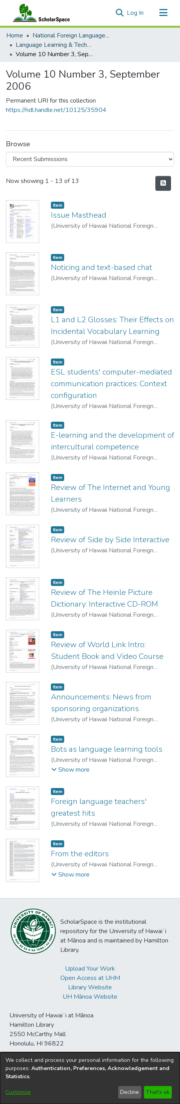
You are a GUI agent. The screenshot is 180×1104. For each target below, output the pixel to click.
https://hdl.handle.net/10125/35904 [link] (56, 110)
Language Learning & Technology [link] (55, 45)
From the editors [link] (80, 853)
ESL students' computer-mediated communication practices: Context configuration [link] (111, 384)
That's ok (157, 1092)
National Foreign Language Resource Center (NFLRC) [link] (71, 35)
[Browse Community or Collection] (90, 159)
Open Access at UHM (90, 978)
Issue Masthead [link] (78, 215)
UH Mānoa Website (90, 996)
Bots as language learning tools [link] (106, 749)
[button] (119, 13)
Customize (18, 1092)
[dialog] (90, 1078)
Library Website (90, 987)
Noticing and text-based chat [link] (101, 267)
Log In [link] (135, 13)
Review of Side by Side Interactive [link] (110, 539)
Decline (129, 1092)
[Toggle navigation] (163, 12)
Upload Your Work (90, 968)
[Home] (39, 13)
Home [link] (14, 35)
